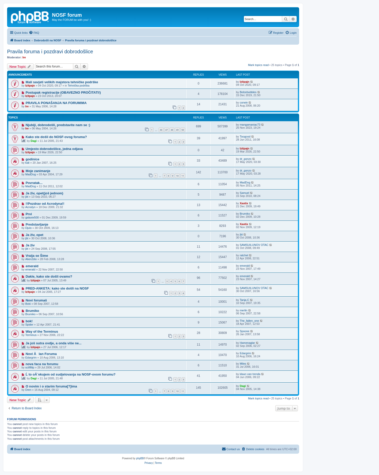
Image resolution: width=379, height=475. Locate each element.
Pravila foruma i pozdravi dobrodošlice (50, 51)
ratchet (244, 255)
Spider (29, 324)
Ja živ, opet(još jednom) (44, 193)
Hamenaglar (247, 342)
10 (177, 175)
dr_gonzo (245, 158)
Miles (243, 363)
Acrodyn (30, 207)
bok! (29, 321)
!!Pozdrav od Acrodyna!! (45, 204)
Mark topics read (258, 64)
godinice (32, 159)
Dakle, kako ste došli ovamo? (49, 276)
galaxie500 (32, 217)
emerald (32, 266)
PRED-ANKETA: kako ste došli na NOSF (57, 288)
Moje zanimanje (38, 171)
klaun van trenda (250, 374)
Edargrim (31, 357)
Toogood (245, 136)
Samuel (244, 192)
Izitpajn (30, 85)
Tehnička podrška (78, 85)
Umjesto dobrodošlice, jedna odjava (54, 149)
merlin (243, 310)
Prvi (29, 214)
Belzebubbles (248, 92)
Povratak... (34, 183)
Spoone (244, 331)
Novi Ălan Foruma (41, 354)
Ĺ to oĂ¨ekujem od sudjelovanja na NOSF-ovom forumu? (71, 374)
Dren (28, 389)
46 (161, 129)
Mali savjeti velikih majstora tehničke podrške (62, 82)
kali (27, 162)
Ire (24, 57)
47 (166, 129)
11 (183, 175)
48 (172, 129)
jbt (26, 196)
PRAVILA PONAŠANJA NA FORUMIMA (56, 103)
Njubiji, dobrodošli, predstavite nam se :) (58, 125)
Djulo (28, 227)
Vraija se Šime (37, 256)
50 (183, 129)
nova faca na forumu (42, 364)
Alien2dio (31, 259)
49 (177, 129)
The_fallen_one (249, 320)
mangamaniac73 (250, 124)
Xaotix (244, 203)
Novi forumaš (36, 300)
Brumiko (245, 213)
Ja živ (30, 245)
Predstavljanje (37, 224)
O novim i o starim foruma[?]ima (51, 386)
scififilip (29, 367)
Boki (28, 303)
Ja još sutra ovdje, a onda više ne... (54, 343)
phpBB (140, 458)
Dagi (34, 140)
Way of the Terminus (42, 331)
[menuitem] (34, 33)
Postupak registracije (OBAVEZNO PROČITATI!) (63, 92)
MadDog (30, 174)
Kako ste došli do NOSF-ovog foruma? (56, 137)
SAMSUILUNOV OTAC (254, 244)
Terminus (31, 334)
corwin (244, 102)
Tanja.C (244, 299)
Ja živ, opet (34, 235)
